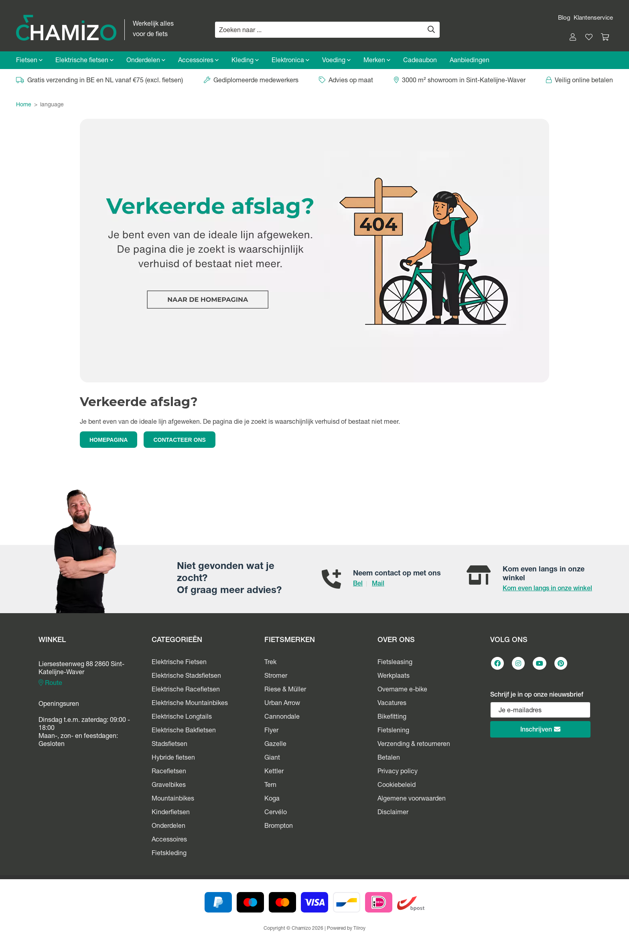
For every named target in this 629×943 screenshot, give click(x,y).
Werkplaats (393, 676)
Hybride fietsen (173, 758)
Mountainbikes (173, 799)
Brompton (278, 826)
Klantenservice (593, 18)
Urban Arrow (282, 704)
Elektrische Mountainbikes (190, 704)
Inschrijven (540, 730)
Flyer (271, 731)
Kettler (274, 772)
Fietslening (393, 731)
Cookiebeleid (396, 785)
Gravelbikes (169, 785)
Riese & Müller (285, 690)
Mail (378, 584)
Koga (272, 799)
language (52, 105)
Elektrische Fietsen (179, 663)
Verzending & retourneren (413, 745)
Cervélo (275, 813)
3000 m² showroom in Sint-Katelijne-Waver (460, 81)
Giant (272, 758)
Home (23, 105)
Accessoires (198, 60)
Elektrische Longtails (182, 717)
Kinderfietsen (171, 813)
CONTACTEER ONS (179, 440)
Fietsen (29, 60)
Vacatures (391, 704)
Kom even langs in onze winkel (547, 589)
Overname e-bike (402, 690)
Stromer (275, 676)
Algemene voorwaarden (411, 799)
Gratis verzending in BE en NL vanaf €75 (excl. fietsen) (99, 81)
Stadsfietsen (169, 745)
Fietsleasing (394, 663)
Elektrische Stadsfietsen (186, 676)
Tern (270, 785)
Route (50, 683)
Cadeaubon (420, 61)
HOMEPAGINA (108, 440)
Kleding (245, 60)
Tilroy (359, 928)
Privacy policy (397, 772)
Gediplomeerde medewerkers (251, 81)
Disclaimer (392, 813)
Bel (358, 584)
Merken (376, 60)
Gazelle (275, 745)
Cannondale (282, 717)
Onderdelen (145, 60)
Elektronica (290, 60)
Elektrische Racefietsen (186, 690)
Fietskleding (169, 854)
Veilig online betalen (579, 81)
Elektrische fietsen (84, 60)
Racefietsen (169, 772)
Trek (270, 663)
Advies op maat (346, 81)
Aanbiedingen (469, 61)
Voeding (336, 60)
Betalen (388, 758)
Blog (564, 18)
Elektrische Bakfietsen (184, 731)
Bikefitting (391, 717)
